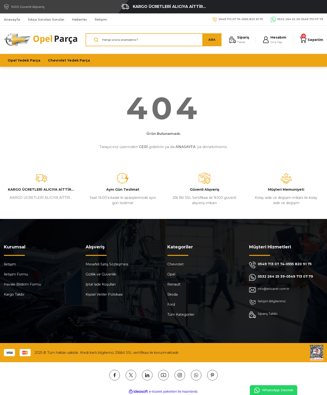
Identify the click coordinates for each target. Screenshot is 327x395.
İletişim (10, 264)
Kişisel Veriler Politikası (104, 294)
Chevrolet (175, 264)
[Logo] (41, 40)
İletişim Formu (16, 274)
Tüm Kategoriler (180, 314)
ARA (210, 40)
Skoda (172, 294)
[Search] (152, 39)
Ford (171, 304)
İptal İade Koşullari (101, 284)
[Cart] (311, 39)
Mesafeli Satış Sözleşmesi (107, 264)
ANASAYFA (185, 146)
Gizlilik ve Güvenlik (101, 274)
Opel (171, 274)
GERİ (143, 146)
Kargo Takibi (14, 294)
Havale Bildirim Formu (22, 284)
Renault (174, 284)
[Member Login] (273, 40)
